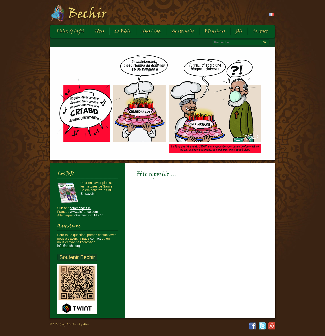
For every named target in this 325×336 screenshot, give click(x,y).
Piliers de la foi (70, 31)
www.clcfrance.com (84, 211)
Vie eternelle (182, 31)
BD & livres (215, 31)
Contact (260, 31)
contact (95, 238)
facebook (252, 325)
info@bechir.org (68, 246)
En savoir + (89, 193)
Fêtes (99, 31)
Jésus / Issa (151, 31)
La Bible (122, 31)
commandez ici (80, 208)
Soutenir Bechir (77, 257)
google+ (271, 325)
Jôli (239, 31)
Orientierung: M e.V (88, 215)
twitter (262, 325)
